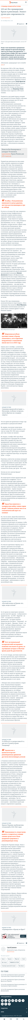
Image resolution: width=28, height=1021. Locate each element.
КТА (11, 1019)
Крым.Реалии (10, 951)
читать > (23, 936)
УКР (17, 1019)
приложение (6, 154)
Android (8, 156)
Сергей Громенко (5, 17)
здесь (2, 64)
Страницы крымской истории (11, 6)
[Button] (20, 24)
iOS (3, 156)
